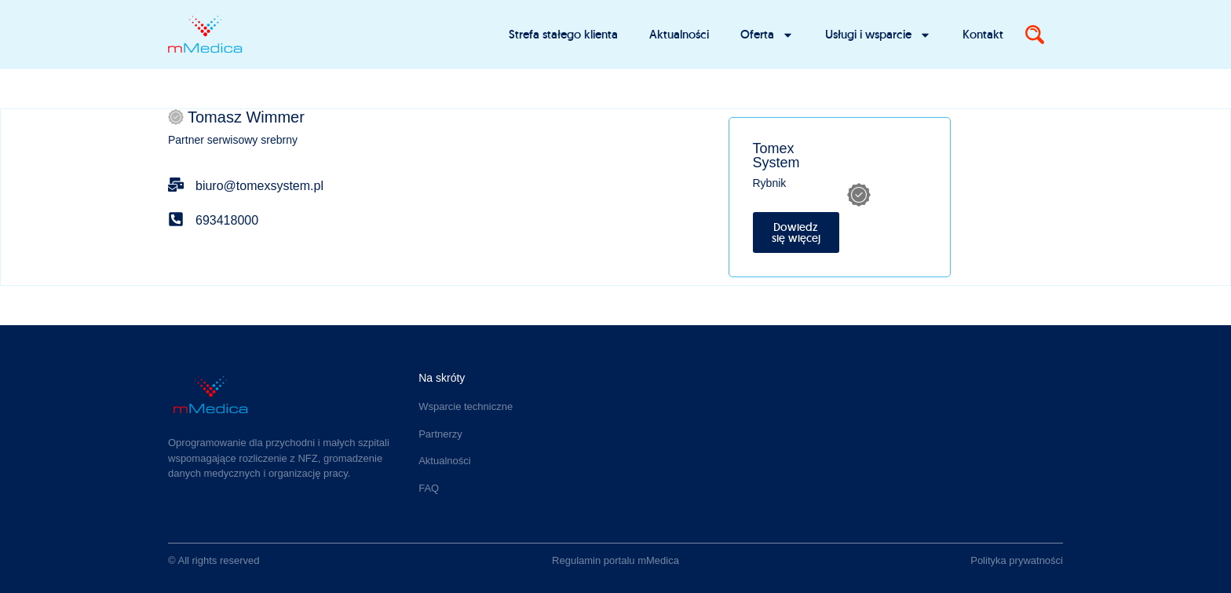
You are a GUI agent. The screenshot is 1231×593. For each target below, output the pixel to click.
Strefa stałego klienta (563, 34)
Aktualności (679, 34)
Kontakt (983, 34)
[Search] (1034, 34)
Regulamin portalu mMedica (615, 560)
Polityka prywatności (1016, 560)
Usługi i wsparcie (878, 35)
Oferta (767, 35)
